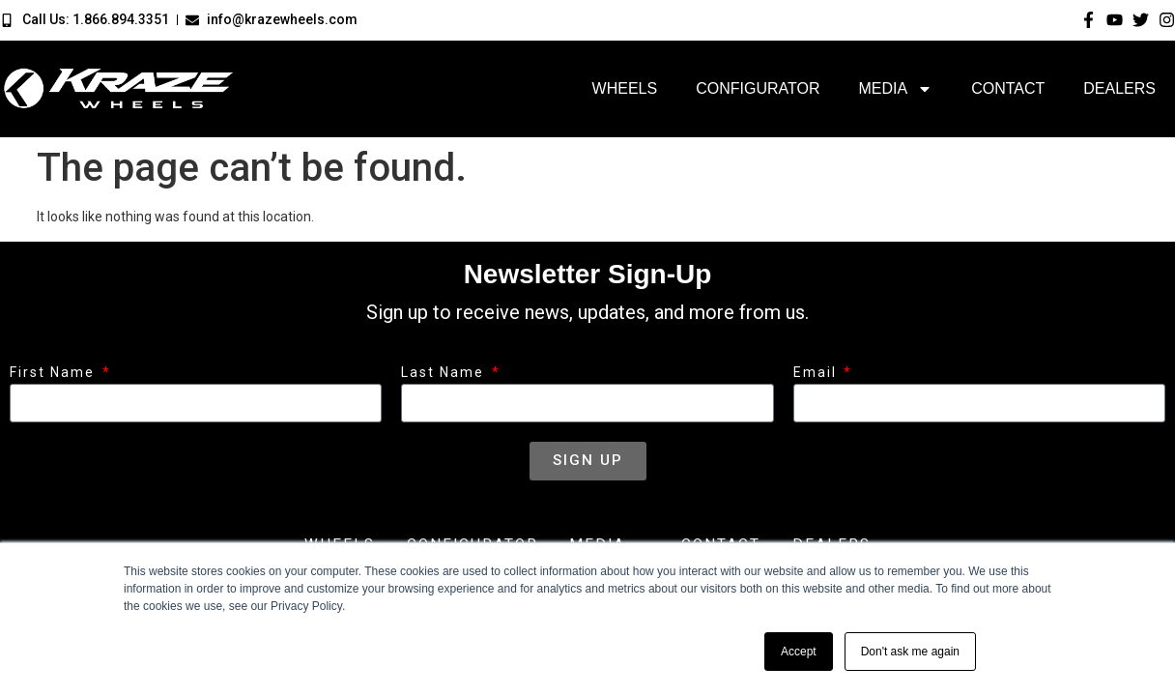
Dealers (1119, 88)
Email (817, 372)
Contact (1008, 88)
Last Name (445, 372)
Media (895, 89)
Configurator (757, 88)
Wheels (625, 88)
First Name (55, 372)
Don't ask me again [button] (910, 651)
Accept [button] (799, 651)
